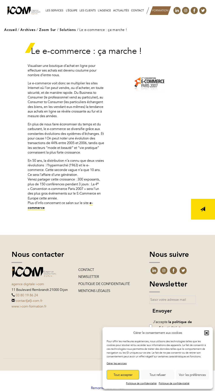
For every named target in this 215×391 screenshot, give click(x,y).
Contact (137, 10)
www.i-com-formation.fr (29, 306)
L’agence (104, 10)
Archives (27, 30)
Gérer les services (117, 363)
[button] (207, 333)
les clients (88, 10)
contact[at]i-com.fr (29, 300)
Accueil (10, 30)
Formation (160, 10)
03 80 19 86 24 (27, 295)
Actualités (121, 10)
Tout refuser (157, 375)
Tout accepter (123, 375)
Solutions (68, 30)
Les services (54, 10)
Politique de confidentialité (141, 383)
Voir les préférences (192, 375)
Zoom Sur (47, 30)
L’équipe (71, 10)
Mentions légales (94, 291)
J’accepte (172, 325)
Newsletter (88, 276)
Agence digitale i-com (28, 284)
